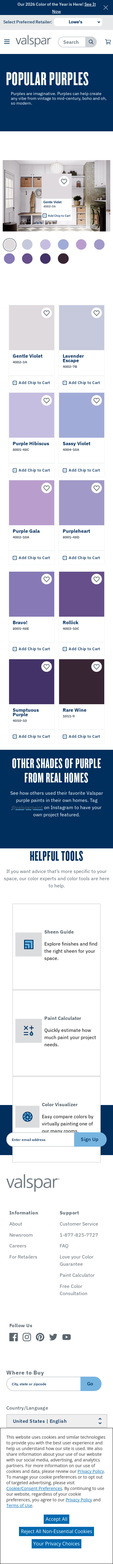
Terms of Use (19, 1505)
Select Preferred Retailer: (27, 22)
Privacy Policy (90, 1471)
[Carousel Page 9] (45, 258)
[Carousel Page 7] (9, 258)
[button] (7, 42)
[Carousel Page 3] (45, 244)
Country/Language (27, 1408)
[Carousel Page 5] (81, 244)
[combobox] (72, 42)
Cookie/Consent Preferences (34, 1488)
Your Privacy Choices (56, 1543)
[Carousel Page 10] (63, 258)
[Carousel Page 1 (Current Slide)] (9, 244)
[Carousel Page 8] (27, 258)
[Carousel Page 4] (63, 244)
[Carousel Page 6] (99, 244)
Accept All (56, 1519)
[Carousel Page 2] (27, 244)
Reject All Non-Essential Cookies (56, 1531)
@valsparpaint (27, 807)
